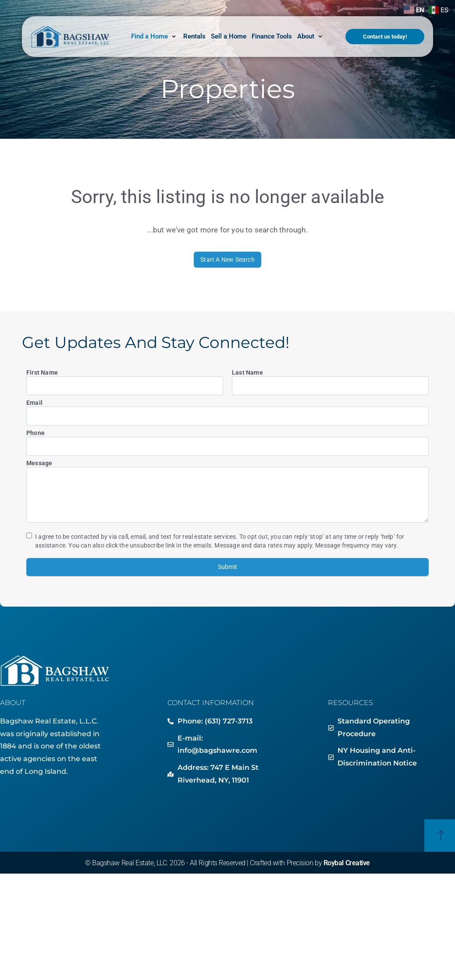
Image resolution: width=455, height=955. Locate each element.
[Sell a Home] (228, 37)
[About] (311, 37)
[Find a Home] (154, 37)
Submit (227, 566)
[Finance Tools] (272, 37)
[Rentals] (194, 37)
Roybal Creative (346, 863)
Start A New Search (227, 259)
